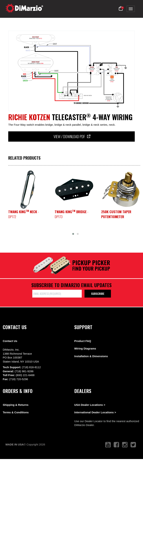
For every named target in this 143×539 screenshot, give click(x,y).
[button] (121, 8)
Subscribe (97, 294)
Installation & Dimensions (91, 356)
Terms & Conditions (16, 412)
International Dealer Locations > (95, 412)
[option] (27, 189)
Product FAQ (82, 341)
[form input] (57, 294)
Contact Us (10, 341)
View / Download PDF (72, 136)
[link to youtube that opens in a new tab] (108, 445)
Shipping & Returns (15, 404)
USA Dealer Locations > (89, 404)
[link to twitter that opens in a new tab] (133, 445)
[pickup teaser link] (27, 189)
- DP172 (23, 214)
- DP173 (71, 214)
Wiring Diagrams (85, 348)
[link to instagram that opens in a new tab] (125, 445)
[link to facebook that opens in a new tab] (116, 445)
